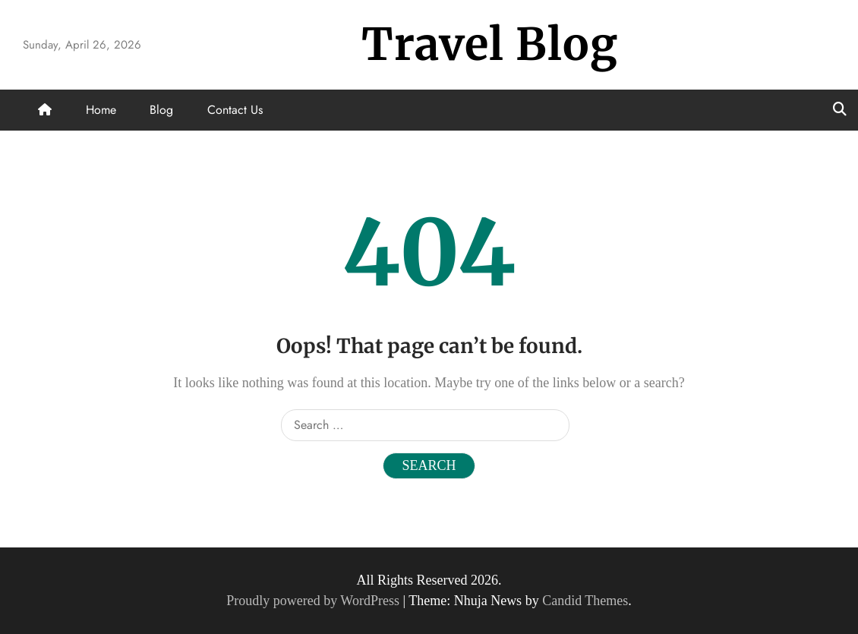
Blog (161, 109)
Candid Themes (585, 600)
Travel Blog (489, 44)
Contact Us (235, 109)
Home (101, 109)
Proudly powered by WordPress (314, 600)
